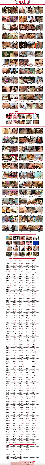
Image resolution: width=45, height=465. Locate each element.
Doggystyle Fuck (14, 385)
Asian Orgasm (7, 342)
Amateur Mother (7, 287)
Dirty (14, 101)
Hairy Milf (20, 309)
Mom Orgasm (27, 342)
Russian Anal (33, 263)
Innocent (23, 22)
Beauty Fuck (7, 372)
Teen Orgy (33, 372)
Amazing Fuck (7, 305)
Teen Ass (33, 346)
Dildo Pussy (14, 374)
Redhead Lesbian (27, 431)
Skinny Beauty (33, 295)
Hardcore (40, 13)
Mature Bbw (27, 285)
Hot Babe (20, 335)
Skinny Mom (33, 302)
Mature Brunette (27, 289)
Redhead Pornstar (27, 434)
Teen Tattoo (33, 383)
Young (15, 57)
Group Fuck (20, 297)
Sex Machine (33, 274)
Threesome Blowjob (34, 387)
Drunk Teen (14, 397)
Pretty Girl (26, 410)
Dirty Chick (14, 379)
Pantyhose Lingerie (27, 379)
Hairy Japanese (20, 306)
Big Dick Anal (7, 394)
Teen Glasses (33, 366)
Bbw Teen (7, 366)
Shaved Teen (33, 289)
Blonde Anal (7, 427)
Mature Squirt (27, 308)
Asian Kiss (7, 337)
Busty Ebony (14, 306)
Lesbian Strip (27, 265)
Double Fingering (14, 388)
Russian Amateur (33, 262)
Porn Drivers (9, 240)
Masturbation (39, 66)
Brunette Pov (14, 294)
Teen (24, 13)
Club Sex (13, 335)
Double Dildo (14, 387)
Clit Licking (14, 328)
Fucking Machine (20, 271)
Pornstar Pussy (27, 400)
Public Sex (27, 414)
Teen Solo (33, 379)
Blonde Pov (14, 260)
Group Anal (20, 296)
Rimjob (24, 152)
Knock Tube (29, 250)
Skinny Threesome (33, 305)
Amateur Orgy (7, 289)
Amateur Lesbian (7, 285)
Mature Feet (27, 293)
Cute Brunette (14, 361)
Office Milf (26, 361)
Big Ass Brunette (7, 381)
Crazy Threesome (14, 353)
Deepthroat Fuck (14, 372)
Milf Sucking (27, 331)
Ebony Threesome (14, 411)
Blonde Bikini (7, 431)
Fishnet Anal (20, 260)
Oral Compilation (27, 363)
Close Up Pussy (14, 333)
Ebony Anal (14, 399)
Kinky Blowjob (20, 372)
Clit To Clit (14, 329)
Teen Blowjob (33, 351)
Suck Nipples (33, 333)
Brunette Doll (14, 287)
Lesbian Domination (21, 410)
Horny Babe (20, 324)
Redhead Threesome (27, 436)
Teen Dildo (33, 357)
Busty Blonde (14, 305)
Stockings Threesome (34, 329)
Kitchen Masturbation (21, 376)
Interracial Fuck (20, 352)
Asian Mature (7, 340)
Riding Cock (33, 259)
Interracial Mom (20, 355)
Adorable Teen (7, 263)
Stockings (14, 231)
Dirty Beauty (14, 377)
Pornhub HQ (29, 124)
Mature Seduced (27, 306)
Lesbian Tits (27, 269)
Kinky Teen (20, 375)
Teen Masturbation (33, 370)
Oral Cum (26, 364)
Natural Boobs (27, 353)
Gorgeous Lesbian (20, 291)
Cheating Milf (14, 317)
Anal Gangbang (7, 318)
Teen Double (33, 359)
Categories (28, 3)
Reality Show (27, 425)
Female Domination (14, 429)
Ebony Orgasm (14, 408)
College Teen (14, 341)
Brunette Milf (14, 291)
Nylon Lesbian (27, 359)
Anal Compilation (7, 313)
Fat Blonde (14, 421)
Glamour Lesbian (20, 285)
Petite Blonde (27, 387)
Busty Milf (14, 309)
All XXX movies (16, 118)
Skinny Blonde (33, 296)
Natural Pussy (27, 354)
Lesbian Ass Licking (21, 400)
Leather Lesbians (20, 397)
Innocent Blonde (20, 344)
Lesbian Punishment (21, 436)
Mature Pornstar (27, 305)
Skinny (31, 57)
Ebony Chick (14, 403)
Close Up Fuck (14, 330)
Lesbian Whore (27, 272)
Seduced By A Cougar (34, 272)
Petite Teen (27, 390)
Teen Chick (33, 353)
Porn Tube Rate (36, 250)
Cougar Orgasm (14, 344)
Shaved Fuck (33, 283)
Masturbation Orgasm (28, 282)
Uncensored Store (29, 240)
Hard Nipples (20, 313)
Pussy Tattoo (27, 421)
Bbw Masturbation (7, 363)
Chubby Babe (14, 319)
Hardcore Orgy (20, 318)
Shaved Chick (33, 282)
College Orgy (14, 339)
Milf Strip (26, 330)
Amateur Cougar (7, 273)
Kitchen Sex (20, 377)
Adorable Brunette (8, 260)
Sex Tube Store (29, 256)
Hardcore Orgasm (20, 317)
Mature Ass (27, 284)
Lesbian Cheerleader (21, 405)
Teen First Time (33, 363)
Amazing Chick (7, 304)
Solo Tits (33, 322)
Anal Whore (7, 326)
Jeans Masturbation (21, 370)
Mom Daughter (27, 340)
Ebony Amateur (14, 398)
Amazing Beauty (7, 302)
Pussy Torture (27, 422)
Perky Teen (27, 386)
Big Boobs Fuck (7, 388)
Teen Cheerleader (33, 352)
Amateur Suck (7, 296)
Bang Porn (36, 118)
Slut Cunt (33, 309)
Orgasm (30, 66)
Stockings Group (33, 328)
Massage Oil (27, 280)
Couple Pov (14, 348)
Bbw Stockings (7, 365)
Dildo (17, 83)
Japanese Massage (21, 365)
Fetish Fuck (14, 434)
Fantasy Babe (14, 418)
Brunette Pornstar (14, 293)
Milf (17, 48)
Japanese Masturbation (21, 366)
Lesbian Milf (20, 425)
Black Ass (7, 410)
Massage (32, 161)
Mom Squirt (27, 344)
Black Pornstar (7, 420)
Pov (42, 213)
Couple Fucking (14, 346)
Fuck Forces (36, 124)
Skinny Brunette (33, 297)
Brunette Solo (14, 296)
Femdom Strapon (14, 433)
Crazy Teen (14, 352)
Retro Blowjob (27, 438)
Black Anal (7, 409)
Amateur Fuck (7, 280)
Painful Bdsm (27, 374)
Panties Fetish (27, 375)
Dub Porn (9, 124)
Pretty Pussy (27, 411)
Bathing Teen (7, 357)
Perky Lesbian (27, 385)
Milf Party (26, 324)
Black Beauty (7, 412)
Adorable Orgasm (7, 262)
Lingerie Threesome (27, 278)
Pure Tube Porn (9, 256)
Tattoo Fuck (33, 341)
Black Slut (7, 422)
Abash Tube (22, 245)
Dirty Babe (14, 376)
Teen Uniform (33, 386)
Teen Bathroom (33, 348)
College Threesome (14, 342)
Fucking (7, 101)
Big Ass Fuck (7, 383)
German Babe (20, 274)
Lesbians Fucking (27, 273)
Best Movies (17, 3)
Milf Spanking (27, 328)
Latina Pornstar (20, 394)
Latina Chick (20, 386)
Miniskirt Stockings (27, 337)
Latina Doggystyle (20, 387)
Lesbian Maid (20, 422)
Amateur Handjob (7, 282)
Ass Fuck (7, 348)
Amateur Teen (7, 297)
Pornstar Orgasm (27, 398)
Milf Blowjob (27, 315)
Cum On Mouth (14, 355)
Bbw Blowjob (7, 359)
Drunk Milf (14, 394)
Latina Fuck (20, 388)
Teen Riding (33, 377)
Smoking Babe (33, 311)
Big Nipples (7, 399)
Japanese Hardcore (21, 363)
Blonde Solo (14, 262)
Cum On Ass (14, 354)
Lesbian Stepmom (27, 263)
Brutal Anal (14, 300)
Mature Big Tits (27, 287)
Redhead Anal (27, 427)
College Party (14, 340)
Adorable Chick (7, 261)
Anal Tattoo (7, 324)
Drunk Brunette (14, 392)
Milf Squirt (26, 329)
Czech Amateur (14, 365)
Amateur (4, 13)
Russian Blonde (33, 265)
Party (24, 196)
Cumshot (17, 213)
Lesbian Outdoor (20, 431)
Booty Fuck (14, 271)
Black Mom (7, 418)
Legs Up (20, 399)
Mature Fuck (27, 295)
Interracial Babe (20, 348)
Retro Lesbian (27, 440)
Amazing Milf (7, 306)
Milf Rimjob (27, 326)
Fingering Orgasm (14, 438)
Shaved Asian (33, 278)
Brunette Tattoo (14, 297)
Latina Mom (20, 392)
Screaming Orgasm (34, 271)
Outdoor (9, 178)
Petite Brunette (27, 388)
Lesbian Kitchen (20, 421)
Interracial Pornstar (21, 357)
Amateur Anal (7, 265)
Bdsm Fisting (7, 368)
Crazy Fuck (14, 351)
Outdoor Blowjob (27, 370)
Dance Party (14, 370)
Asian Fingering (7, 335)
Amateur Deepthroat (8, 276)
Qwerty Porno (16, 240)
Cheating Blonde (14, 315)
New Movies (20, 3)
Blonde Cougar (7, 434)
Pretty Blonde (27, 408)
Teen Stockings (33, 381)
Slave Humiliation (33, 307)
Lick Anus (26, 274)
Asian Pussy (7, 344)
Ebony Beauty (14, 401)
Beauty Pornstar (7, 374)
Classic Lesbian (14, 326)
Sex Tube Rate (22, 256)
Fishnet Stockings (20, 262)
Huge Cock (20, 337)
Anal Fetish (7, 315)
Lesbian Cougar (20, 408)
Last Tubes (22, 124)
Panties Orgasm (27, 376)
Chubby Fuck (14, 320)
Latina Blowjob (20, 385)
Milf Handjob (27, 320)
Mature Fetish (27, 294)
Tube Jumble (22, 240)
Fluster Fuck (16, 124)
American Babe (7, 308)
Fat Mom (13, 425)
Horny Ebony (20, 328)
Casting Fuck (14, 313)
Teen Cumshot (33, 354)
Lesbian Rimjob (20, 438)
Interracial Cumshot (21, 350)
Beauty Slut (7, 375)
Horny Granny (20, 329)
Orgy (38, 152)
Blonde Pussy (14, 261)
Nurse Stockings (27, 357)
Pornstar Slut (27, 401)
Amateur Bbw (7, 267)
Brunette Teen (14, 298)
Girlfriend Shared (20, 282)
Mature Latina (27, 300)
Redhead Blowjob (27, 429)
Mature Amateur (27, 283)
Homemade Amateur (21, 320)
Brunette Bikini (14, 282)
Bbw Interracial (7, 361)
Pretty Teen (27, 412)
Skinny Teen (33, 304)
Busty (23, 48)
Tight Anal (33, 390)
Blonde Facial (7, 436)
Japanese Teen (20, 368)
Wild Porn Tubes (36, 240)
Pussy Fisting (27, 416)
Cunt (39, 92)
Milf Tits (26, 333)
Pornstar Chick (27, 396)
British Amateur (14, 274)
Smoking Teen (33, 317)
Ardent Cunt (29, 118)
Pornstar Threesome (27, 403)
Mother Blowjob (27, 348)
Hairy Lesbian (20, 307)
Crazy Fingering (14, 350)
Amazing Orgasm (7, 307)
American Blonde (7, 309)
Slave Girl (33, 306)
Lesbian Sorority (27, 261)
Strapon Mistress (33, 331)
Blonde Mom (7, 442)
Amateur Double (7, 278)
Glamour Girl (20, 284)
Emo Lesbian (14, 412)
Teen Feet (33, 361)
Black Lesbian (7, 416)
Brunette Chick (14, 285)
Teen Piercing (33, 375)
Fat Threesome (14, 427)
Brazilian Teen (14, 273)
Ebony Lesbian (14, 405)
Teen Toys (33, 385)
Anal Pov (7, 322)
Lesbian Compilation (21, 407)
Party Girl (26, 381)
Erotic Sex (14, 414)
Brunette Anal (14, 278)
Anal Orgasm (7, 320)
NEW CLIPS (19, 111)
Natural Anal (27, 352)
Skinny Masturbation (34, 300)
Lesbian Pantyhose (21, 432)
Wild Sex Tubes (9, 245)
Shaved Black (33, 280)
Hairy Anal (20, 300)
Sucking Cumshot (33, 337)
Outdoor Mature (27, 372)
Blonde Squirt (14, 263)
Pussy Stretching (27, 420)
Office (6, 231)
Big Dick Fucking (7, 396)
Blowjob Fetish (14, 267)
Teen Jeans (33, 368)
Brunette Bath (14, 280)
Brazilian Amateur (14, 272)
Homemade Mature (21, 322)
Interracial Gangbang (21, 353)
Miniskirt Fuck (27, 335)
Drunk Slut (14, 396)
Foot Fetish (20, 265)
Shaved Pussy (33, 287)
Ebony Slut (14, 409)
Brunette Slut (14, 295)
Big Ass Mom (7, 385)
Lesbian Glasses (20, 416)
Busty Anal (14, 302)
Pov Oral (26, 405)
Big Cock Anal (7, 390)
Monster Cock (27, 346)
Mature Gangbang (27, 296)
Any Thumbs (36, 245)
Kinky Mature (20, 374)
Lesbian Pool (20, 434)
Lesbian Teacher (27, 267)
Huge (15, 101)
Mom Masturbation (27, 341)
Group (33, 213)
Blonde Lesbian (7, 440)
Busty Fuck (14, 307)
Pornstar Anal (27, 394)
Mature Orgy (27, 304)
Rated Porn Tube (16, 256)
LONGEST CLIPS (22, 111)
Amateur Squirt (7, 294)
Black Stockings (7, 423)
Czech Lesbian (14, 368)
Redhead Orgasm (27, 433)
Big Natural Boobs (8, 398)
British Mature (14, 276)
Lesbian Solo (27, 260)
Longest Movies (24, 3)
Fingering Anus (14, 436)
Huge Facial (20, 340)
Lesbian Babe (20, 401)
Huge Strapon (20, 341)
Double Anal (14, 386)
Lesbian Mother (20, 427)
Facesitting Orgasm (14, 416)
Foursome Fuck (20, 267)
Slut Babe (33, 308)
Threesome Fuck (33, 388)
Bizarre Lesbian (7, 408)
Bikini (39, 57)
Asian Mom (7, 341)
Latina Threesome (20, 396)
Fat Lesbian (14, 423)
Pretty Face (27, 409)
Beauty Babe (7, 370)
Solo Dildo (33, 318)
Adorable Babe (7, 259)
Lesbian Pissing (20, 433)
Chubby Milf (14, 322)
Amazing (41, 143)
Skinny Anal (33, 294)
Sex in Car (33, 276)
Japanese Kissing (20, 364)
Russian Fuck (33, 267)
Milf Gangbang (27, 319)
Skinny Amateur (33, 293)
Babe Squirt (7, 355)
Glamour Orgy (20, 287)
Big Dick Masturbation (8, 397)
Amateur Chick (7, 271)
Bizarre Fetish (7, 407)
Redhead (15, 48)
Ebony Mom (14, 407)
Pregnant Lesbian (27, 407)
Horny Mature (20, 330)
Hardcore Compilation (21, 315)
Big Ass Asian (7, 379)
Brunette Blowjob (14, 283)
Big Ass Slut (7, 386)
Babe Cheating (7, 353)
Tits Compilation (33, 394)
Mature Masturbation (27, 302)
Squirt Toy (33, 326)
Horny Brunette (20, 326)
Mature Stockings (27, 309)
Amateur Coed (7, 272)
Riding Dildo (33, 260)
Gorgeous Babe (20, 289)
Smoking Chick (33, 313)
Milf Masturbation (27, 322)
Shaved (23, 57)
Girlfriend (31, 196)
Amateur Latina (7, 284)
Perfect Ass (27, 383)
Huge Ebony (20, 339)
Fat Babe (13, 420)
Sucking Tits (33, 339)
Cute (25, 13)
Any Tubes (9, 250)
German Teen (20, 278)
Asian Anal (7, 329)
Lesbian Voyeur (27, 271)
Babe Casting (7, 352)
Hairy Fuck (20, 305)
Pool (13, 22)
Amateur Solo (7, 293)
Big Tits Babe (7, 401)
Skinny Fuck (33, 298)
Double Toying (14, 390)
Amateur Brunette (7, 269)
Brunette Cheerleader (15, 284)
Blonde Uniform (14, 265)
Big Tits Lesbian (7, 403)
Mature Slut (27, 307)
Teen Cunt (33, 355)
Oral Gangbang (27, 365)
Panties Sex (27, 377)
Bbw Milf (7, 364)
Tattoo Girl (33, 342)
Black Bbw (7, 411)
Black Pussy (7, 421)
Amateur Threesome (8, 298)
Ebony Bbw (14, 400)
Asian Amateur (7, 328)
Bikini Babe (7, 405)
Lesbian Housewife (21, 418)
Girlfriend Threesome (21, 283)
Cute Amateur (14, 359)
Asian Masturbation (8, 339)
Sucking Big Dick (33, 335)
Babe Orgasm (7, 354)
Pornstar (17, 13)
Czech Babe (14, 366)
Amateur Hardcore (8, 283)
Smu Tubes (36, 256)
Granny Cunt (20, 293)
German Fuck (20, 276)
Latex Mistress (20, 381)
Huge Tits (20, 342)
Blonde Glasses (7, 438)
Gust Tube (16, 250)
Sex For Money (33, 273)
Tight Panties (33, 392)
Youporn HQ (16, 245)
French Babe (20, 269)
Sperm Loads (33, 324)
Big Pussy (7, 400)
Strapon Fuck (33, 330)
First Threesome (14, 442)
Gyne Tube (22, 250)
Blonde (12, 48)
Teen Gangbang (33, 365)
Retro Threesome (27, 442)
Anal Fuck (7, 317)
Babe (5, 13)
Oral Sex (26, 366)
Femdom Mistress (14, 431)
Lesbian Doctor (20, 409)
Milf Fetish (27, 318)
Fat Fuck (13, 422)
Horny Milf (20, 331)
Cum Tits (13, 357)
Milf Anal (26, 313)
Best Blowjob (7, 376)
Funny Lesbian (20, 272)
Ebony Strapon (14, 410)
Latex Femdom (20, 379)
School (14, 22)
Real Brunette (27, 423)
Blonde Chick (7, 433)
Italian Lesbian (20, 359)
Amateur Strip (7, 295)
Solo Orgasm (33, 320)
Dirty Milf (13, 381)
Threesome (6, 92)
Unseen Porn (9, 118)
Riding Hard (33, 261)
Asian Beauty (7, 330)
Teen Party (33, 374)
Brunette (13, 13)
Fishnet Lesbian (20, 261)
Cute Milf (13, 363)
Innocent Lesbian (20, 346)
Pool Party (27, 392)
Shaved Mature (33, 285)
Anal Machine (7, 319)
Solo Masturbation (33, 319)
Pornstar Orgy (27, 399)
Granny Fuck (20, 294)
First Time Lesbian (20, 259)
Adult (29, 245)
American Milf (7, 311)
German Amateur (20, 273)
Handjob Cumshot (20, 311)
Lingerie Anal (27, 276)
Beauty (39, 231)
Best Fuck (7, 377)
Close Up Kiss (14, 331)
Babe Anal (7, 350)
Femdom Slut (14, 432)
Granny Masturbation (21, 295)
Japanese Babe (20, 361)
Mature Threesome (27, 311)
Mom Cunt (27, 339)
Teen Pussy (33, 376)
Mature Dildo (27, 291)
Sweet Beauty (33, 340)
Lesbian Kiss (20, 420)
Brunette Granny (14, 289)
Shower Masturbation (34, 291)
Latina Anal (20, 383)
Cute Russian (14, 364)
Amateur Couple (7, 274)
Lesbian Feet (20, 412)
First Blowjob (14, 440)
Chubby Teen (14, 324)
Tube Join (22, 118)
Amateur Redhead (8, 291)
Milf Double (27, 317)
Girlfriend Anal (20, 280)
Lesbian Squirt (27, 262)
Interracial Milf (20, 354)
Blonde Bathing (7, 429)
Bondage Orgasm (14, 269)
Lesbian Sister (20, 442)
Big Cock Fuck (7, 392)
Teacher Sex (33, 344)
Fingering (7, 13)
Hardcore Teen (20, 319)
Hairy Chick (20, 304)
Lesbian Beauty (20, 403)
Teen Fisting (33, 364)
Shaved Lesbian (33, 284)
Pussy (30, 57)
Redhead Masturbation (28, 432)
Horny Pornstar (20, 333)
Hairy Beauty (20, 302)
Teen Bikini (33, 350)
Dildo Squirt (14, 375)
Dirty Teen (14, 383)
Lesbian (8, 13)
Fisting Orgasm (20, 263)
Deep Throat (23, 196)
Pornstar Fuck (27, 397)
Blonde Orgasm (14, 259)
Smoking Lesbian (33, 315)
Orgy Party (27, 368)
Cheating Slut (14, 318)
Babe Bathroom (7, 351)
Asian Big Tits (7, 331)
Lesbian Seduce (20, 440)
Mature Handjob (27, 297)
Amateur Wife (7, 300)
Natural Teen (27, 355)
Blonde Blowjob (7, 432)
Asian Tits (7, 346)
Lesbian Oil (20, 429)
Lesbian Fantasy (20, 411)
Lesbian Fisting (20, 414)
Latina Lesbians (20, 390)
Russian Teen (33, 269)
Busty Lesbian (14, 308)
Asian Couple (7, 333)
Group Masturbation (21, 298)
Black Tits (7, 425)
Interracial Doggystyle (21, 351)
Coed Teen (14, 337)
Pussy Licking (27, 418)
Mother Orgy (27, 351)
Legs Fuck (20, 398)
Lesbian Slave (27, 259)
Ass (23, 152)
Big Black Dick (7, 387)
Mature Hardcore (27, 298)
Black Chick (7, 414)
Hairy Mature (20, 308)
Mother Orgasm (27, 350)
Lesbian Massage (20, 423)
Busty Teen (14, 311)
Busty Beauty (14, 304)
